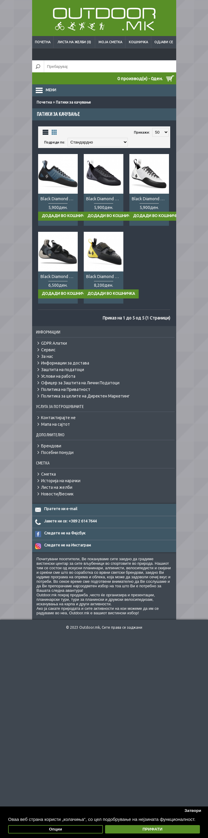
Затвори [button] (193, 810)
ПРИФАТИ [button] (153, 829)
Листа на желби (56, 487)
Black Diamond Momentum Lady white (150, 198)
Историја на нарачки (60, 480)
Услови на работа (58, 376)
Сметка (48, 474)
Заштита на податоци (62, 369)
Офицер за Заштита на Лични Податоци (80, 382)
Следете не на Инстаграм (67, 545)
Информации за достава (65, 363)
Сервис (48, 349)
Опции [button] (55, 829)
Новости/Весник (57, 494)
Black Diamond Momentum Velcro (59, 276)
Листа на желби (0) (74, 42)
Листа (46, 132)
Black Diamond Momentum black (104, 198)
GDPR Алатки (54, 343)
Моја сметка (110, 42)
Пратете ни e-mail (60, 509)
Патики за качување (73, 102)
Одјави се (163, 42)
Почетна (42, 42)
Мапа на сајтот (55, 424)
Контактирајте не (58, 417)
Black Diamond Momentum (59, 198)
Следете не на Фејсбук (65, 533)
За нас (47, 356)
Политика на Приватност (65, 389)
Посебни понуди (57, 452)
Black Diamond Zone (104, 276)
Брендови (51, 445)
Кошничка (138, 42)
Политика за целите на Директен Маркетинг (85, 396)
